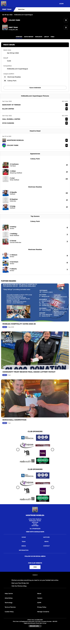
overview (19, 36)
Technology (8, 602)
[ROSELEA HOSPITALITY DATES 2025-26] (35, 302)
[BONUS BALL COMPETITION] (35, 398)
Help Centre (9, 593)
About (39, 593)
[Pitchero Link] (35, 577)
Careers (39, 598)
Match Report (28, 36)
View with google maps (35, 531)
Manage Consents (43, 611)
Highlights (38, 36)
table (52, 36)
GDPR (39, 602)
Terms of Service (10, 607)
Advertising (8, 598)
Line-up (46, 36)
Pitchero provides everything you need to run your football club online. (35, 580)
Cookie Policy (9, 611)
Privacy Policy (41, 607)
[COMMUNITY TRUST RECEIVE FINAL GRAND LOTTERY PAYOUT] (35, 350)
